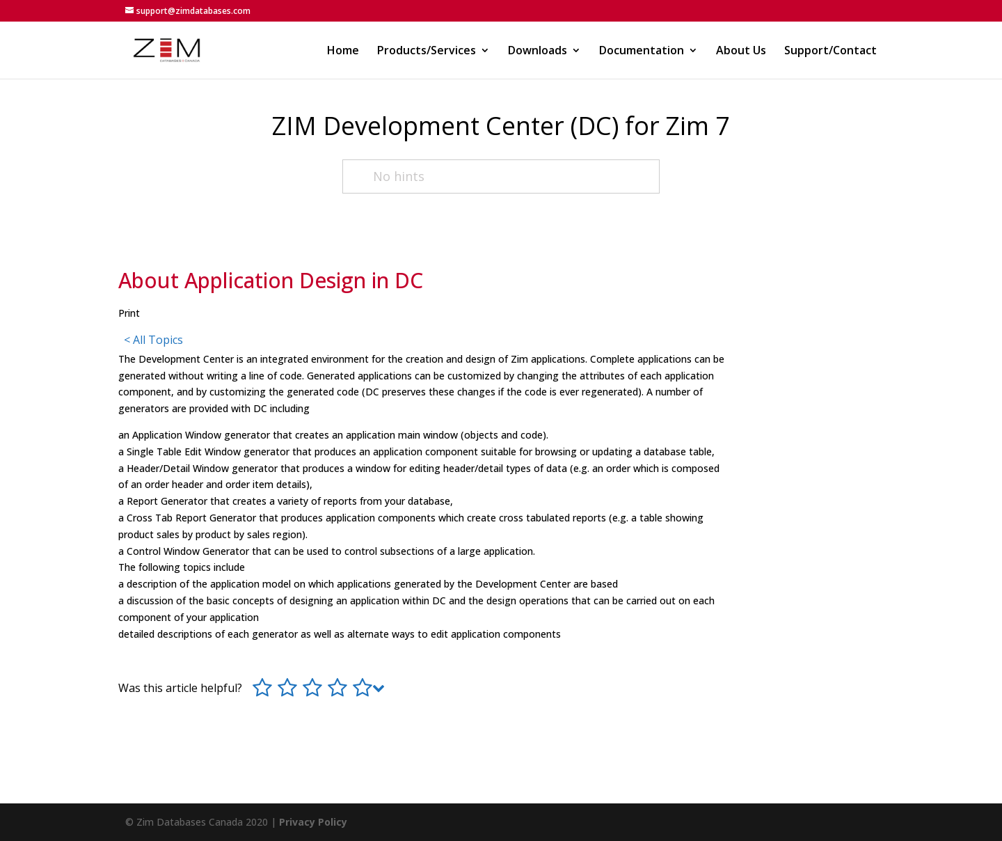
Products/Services (426, 51)
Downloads (537, 51)
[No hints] (501, 176)
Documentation (641, 51)
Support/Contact (830, 51)
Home (343, 51)
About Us (741, 51)
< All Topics (153, 339)
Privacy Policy (313, 821)
